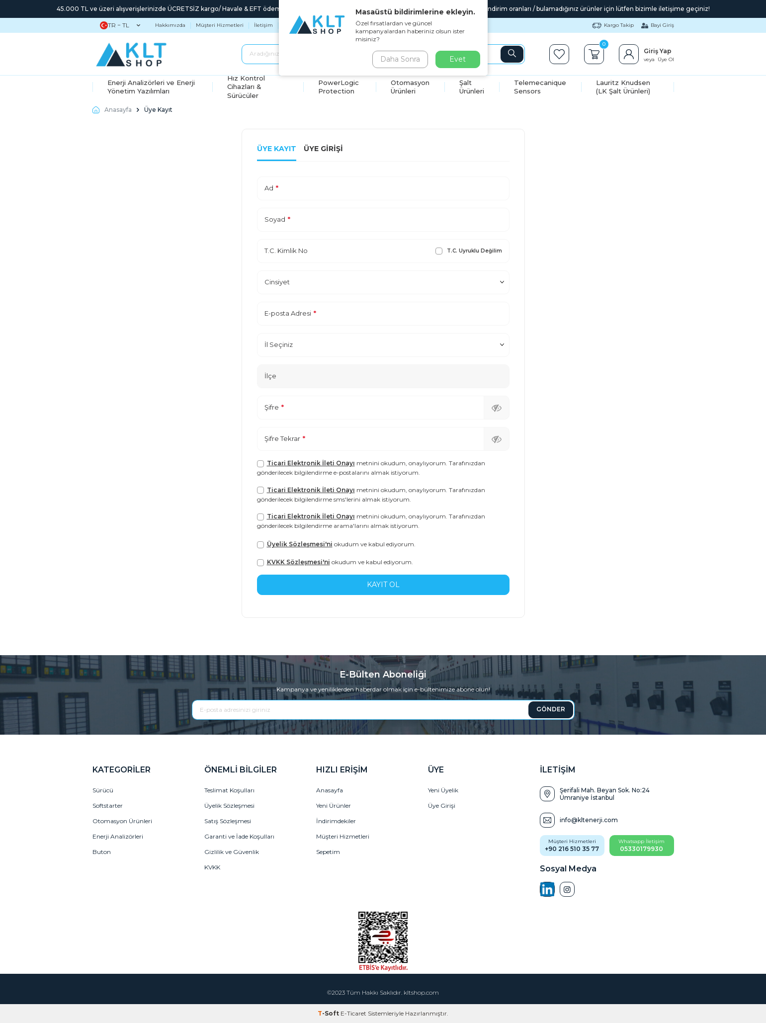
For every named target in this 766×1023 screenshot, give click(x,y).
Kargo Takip (613, 25)
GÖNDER (550, 709)
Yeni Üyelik (443, 790)
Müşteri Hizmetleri (220, 25)
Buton (101, 851)
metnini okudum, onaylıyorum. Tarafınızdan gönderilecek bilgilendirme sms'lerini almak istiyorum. (371, 494)
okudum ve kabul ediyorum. (336, 544)
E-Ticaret (353, 1013)
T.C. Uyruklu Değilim (468, 251)
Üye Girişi (323, 148)
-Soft (329, 1013)
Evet (457, 59)
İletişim (263, 25)
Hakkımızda (170, 25)
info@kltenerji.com (589, 820)
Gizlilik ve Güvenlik (231, 851)
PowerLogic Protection (338, 87)
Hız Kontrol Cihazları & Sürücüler (246, 87)
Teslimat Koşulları (229, 790)
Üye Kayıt (276, 148)
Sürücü (102, 790)
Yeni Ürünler (333, 805)
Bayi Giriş (657, 25)
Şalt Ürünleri (471, 87)
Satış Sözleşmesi (227, 821)
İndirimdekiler (336, 821)
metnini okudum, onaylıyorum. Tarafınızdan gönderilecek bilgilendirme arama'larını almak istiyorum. (371, 520)
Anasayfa (112, 109)
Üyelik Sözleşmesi (229, 805)
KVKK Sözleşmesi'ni (298, 562)
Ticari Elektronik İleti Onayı (311, 463)
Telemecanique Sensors (540, 87)
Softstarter (107, 805)
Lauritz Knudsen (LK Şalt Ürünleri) (623, 87)
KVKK (212, 867)
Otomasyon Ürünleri (410, 87)
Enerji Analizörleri (117, 836)
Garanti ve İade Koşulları (239, 836)
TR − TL (120, 25)
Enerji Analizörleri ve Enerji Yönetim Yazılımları (151, 87)
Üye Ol (666, 59)
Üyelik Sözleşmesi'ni (300, 544)
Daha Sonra (400, 59)
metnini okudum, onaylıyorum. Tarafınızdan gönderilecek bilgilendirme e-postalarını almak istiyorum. (371, 467)
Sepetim (328, 851)
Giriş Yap (658, 51)
